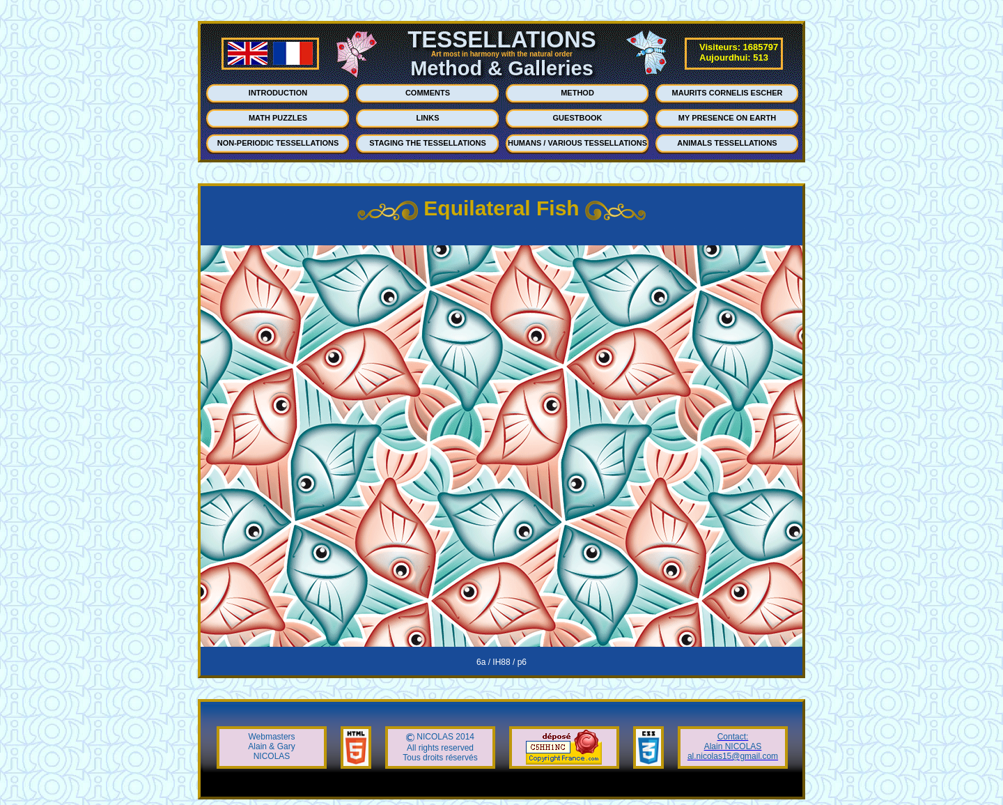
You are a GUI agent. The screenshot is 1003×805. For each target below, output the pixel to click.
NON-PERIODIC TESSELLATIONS (278, 143)
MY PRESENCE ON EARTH (727, 118)
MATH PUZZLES (278, 118)
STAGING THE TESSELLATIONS (427, 143)
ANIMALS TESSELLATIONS (727, 143)
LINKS (428, 118)
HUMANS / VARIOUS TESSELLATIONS (577, 143)
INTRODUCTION (278, 93)
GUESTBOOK (577, 118)
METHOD (577, 93)
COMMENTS (427, 93)
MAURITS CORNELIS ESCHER (727, 93)
